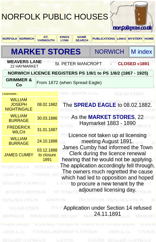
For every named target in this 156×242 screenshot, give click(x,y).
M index (141, 51)
